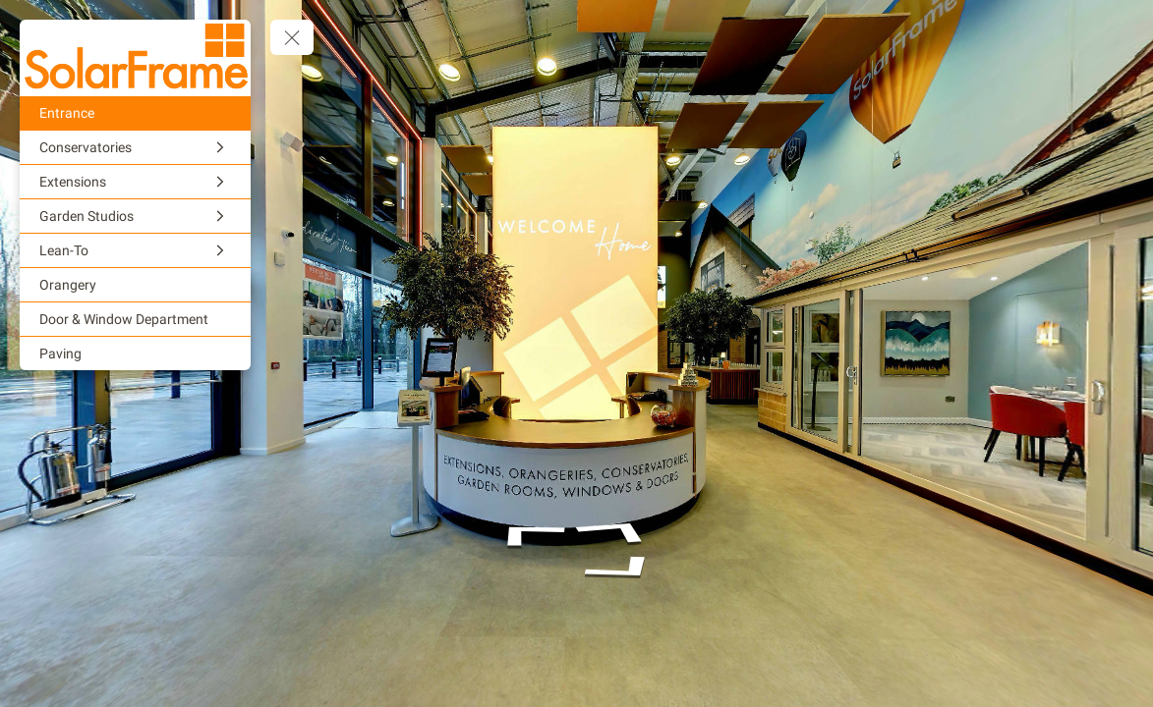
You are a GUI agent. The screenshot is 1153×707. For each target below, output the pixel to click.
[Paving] (135, 353)
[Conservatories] (135, 147)
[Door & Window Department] (135, 319)
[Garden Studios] (135, 216)
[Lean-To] (135, 250)
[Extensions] (135, 181)
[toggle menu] (292, 37)
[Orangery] (135, 284)
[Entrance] (135, 113)
